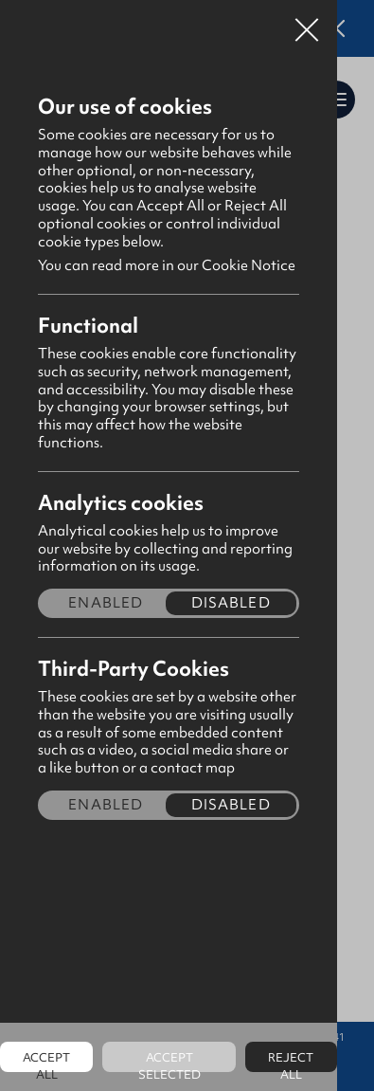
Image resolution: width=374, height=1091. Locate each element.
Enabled (105, 603)
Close (307, 23)
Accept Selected (169, 1060)
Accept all (46, 1060)
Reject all (290, 1060)
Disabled (231, 603)
